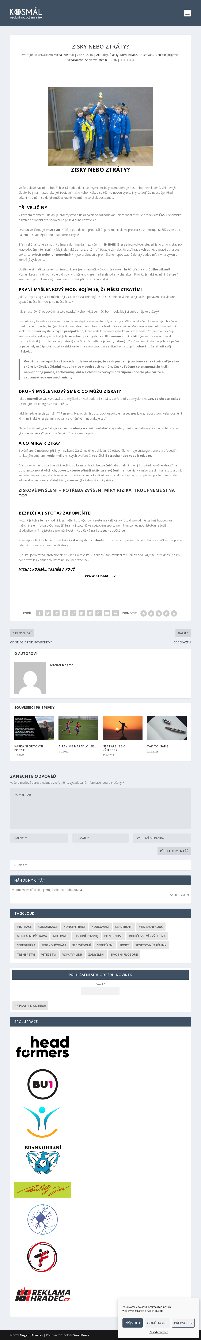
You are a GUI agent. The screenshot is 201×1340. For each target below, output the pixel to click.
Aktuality (102, 55)
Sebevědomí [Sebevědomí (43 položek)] (81, 945)
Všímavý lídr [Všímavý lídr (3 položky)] (72, 954)
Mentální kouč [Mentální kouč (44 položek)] (151, 927)
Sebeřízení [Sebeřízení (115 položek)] (105, 945)
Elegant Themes (31, 1335)
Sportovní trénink (96, 60)
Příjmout (132, 1323)
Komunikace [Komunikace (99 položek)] (47, 927)
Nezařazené (75, 60)
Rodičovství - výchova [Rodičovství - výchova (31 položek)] (147, 936)
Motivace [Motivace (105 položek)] (60, 936)
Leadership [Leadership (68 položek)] (123, 927)
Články (114, 55)
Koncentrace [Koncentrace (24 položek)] (75, 927)
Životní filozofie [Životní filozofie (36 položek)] (124, 954)
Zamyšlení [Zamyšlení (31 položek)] (96, 954)
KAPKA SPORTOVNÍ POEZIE (28, 748)
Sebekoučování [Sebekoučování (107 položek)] (54, 945)
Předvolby (183, 1323)
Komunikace (128, 55)
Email (100, 984)
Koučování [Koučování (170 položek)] (100, 927)
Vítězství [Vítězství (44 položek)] (48, 954)
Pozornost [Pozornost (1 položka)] (113, 936)
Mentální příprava (167, 55)
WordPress (81, 1335)
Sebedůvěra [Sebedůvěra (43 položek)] (26, 945)
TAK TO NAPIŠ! (158, 746)
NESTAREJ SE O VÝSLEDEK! (114, 748)
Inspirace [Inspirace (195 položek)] (24, 927)
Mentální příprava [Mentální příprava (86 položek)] (32, 936)
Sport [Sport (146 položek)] (124, 945)
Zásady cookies (158, 1332)
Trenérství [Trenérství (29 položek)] (26, 954)
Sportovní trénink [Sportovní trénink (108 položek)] (150, 945)
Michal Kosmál (64, 55)
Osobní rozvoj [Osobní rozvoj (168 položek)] (86, 936)
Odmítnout (157, 1323)
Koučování (146, 55)
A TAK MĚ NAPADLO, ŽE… (77, 746)
